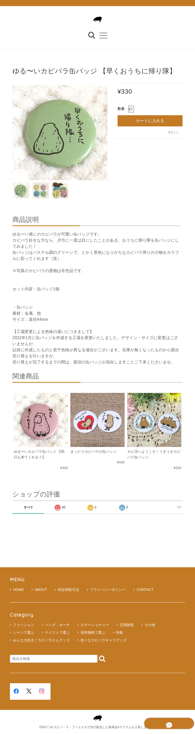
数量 (121, 109)
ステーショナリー (94, 625)
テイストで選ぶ (57, 632)
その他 (149, 625)
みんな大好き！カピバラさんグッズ (41, 640)
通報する (173, 132)
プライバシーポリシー (106, 590)
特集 (119, 632)
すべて (28, 507)
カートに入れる (150, 121)
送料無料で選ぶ (92, 632)
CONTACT (143, 590)
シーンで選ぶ (23, 632)
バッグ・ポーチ (57, 625)
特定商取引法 (67, 590)
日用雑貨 (127, 625)
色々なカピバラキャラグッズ (103, 640)
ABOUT (39, 590)
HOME (17, 590)
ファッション (23, 625)
